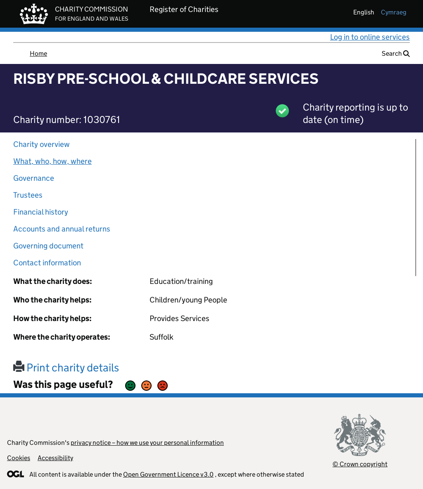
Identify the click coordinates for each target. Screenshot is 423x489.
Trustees (28, 195)
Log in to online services (370, 37)
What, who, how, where (52, 161)
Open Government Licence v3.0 (168, 474)
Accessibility (55, 458)
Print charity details (66, 367)
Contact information (47, 262)
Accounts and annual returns (61, 229)
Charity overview (41, 144)
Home (38, 53)
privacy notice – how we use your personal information (147, 442)
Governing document (48, 245)
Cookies (18, 458)
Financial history (40, 212)
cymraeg (393, 12)
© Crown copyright (360, 464)
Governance (33, 178)
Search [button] (396, 53)
